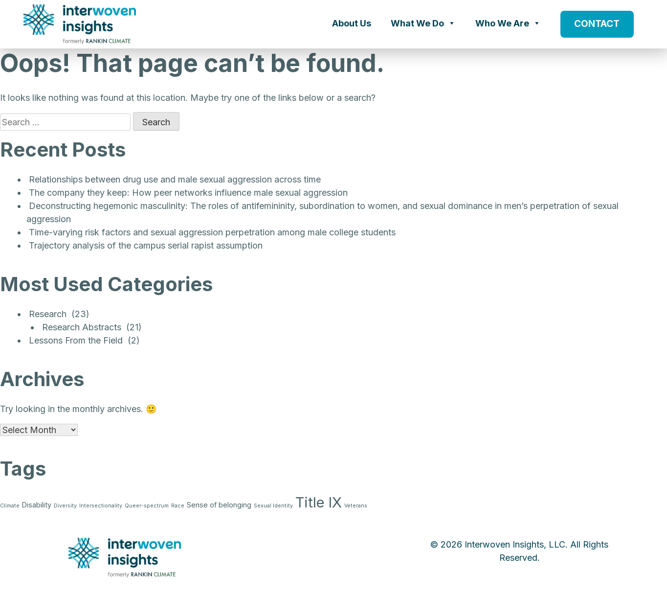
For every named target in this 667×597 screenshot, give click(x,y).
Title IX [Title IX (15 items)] (318, 502)
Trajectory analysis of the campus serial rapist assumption (146, 245)
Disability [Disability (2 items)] (36, 505)
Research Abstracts (81, 327)
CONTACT (597, 23)
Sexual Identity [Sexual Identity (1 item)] (273, 506)
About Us (351, 23)
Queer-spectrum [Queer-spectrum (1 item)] (147, 506)
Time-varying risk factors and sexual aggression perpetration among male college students (212, 232)
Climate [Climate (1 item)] (10, 506)
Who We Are (508, 23)
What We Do (423, 23)
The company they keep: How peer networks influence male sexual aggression (188, 192)
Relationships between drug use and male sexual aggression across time (175, 179)
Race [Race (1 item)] (177, 506)
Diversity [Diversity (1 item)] (65, 506)
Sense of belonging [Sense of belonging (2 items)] (219, 505)
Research (48, 314)
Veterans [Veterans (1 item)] (355, 506)
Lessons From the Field (76, 340)
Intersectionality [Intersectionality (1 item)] (100, 506)
